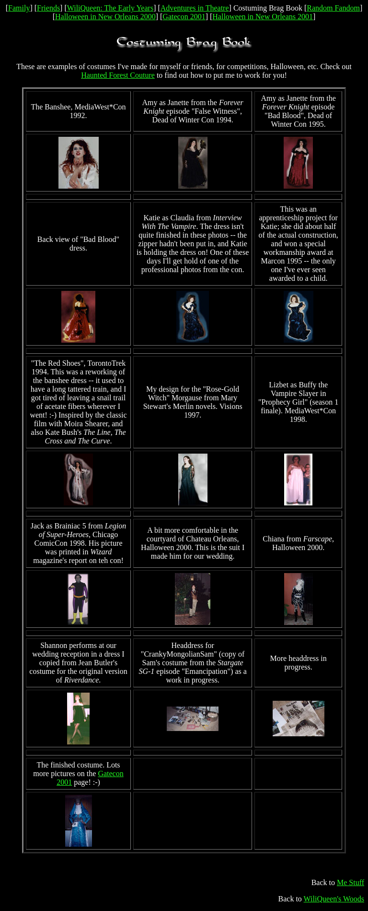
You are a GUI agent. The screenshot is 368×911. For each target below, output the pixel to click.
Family (19, 8)
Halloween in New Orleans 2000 (105, 16)
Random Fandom (333, 8)
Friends (48, 8)
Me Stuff (350, 882)
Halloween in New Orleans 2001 (262, 16)
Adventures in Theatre (195, 8)
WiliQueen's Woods (334, 899)
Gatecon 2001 (183, 16)
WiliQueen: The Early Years (110, 8)
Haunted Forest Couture (118, 75)
